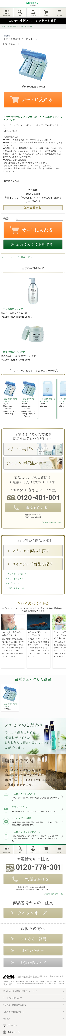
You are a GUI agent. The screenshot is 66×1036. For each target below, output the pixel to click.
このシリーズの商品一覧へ (19, 257)
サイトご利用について (12, 998)
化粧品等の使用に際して (13, 1012)
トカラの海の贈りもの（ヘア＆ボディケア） (19, 26)
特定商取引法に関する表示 (14, 1005)
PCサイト (12, 1025)
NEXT (3, 698)
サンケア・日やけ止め (17, 574)
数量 (6, 218)
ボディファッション (16, 588)
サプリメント (13, 583)
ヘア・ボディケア (15, 579)
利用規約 (6, 1018)
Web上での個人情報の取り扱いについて (20, 991)
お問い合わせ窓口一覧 (52, 522)
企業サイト (12, 1032)
